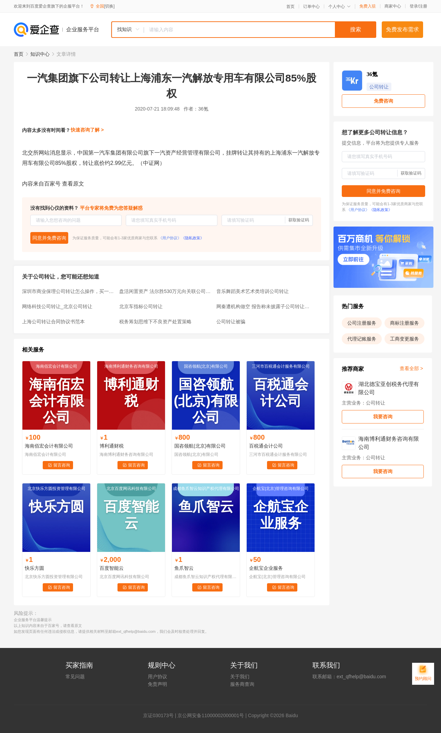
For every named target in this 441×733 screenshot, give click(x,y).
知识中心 (40, 54)
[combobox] (243, 29)
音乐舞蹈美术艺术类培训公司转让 (252, 291)
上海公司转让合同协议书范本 (53, 321)
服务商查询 (242, 684)
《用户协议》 (169, 238)
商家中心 (392, 6)
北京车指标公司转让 (141, 306)
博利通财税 (112, 446)
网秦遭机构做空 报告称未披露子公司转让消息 (262, 306)
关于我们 (239, 676)
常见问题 (75, 676)
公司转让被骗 (230, 321)
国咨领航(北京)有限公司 (200, 446)
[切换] (109, 6)
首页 (290, 6)
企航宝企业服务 (266, 568)
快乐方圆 (34, 568)
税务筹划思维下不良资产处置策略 (155, 321)
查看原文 (73, 184)
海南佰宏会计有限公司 (49, 446)
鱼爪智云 (184, 568)
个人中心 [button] (339, 6)
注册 (423, 6)
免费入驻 (367, 6)
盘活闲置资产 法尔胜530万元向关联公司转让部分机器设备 (165, 291)
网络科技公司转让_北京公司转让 (57, 306)
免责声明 (157, 684)
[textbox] (260, 29)
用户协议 (157, 676)
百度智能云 (112, 568)
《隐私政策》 (192, 238)
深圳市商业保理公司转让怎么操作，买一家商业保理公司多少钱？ (68, 291)
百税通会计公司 (266, 446)
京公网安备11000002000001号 (210, 715)
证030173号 (161, 715)
